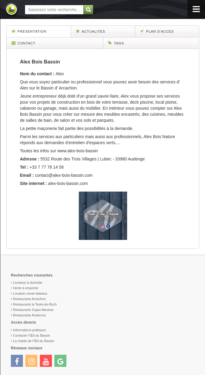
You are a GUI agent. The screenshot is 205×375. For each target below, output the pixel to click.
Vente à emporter (25, 288)
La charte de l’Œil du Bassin (33, 341)
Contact (23, 43)
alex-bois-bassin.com (68, 183)
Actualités (90, 31)
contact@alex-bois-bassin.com (64, 175)
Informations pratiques (29, 330)
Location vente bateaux (30, 293)
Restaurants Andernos (29, 315)
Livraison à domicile (27, 282)
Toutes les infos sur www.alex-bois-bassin (59, 150)
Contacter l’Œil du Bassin (31, 335)
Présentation (28, 31)
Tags (116, 43)
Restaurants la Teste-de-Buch (35, 304)
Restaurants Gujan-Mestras (33, 310)
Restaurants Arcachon (29, 299)
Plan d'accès (157, 31)
